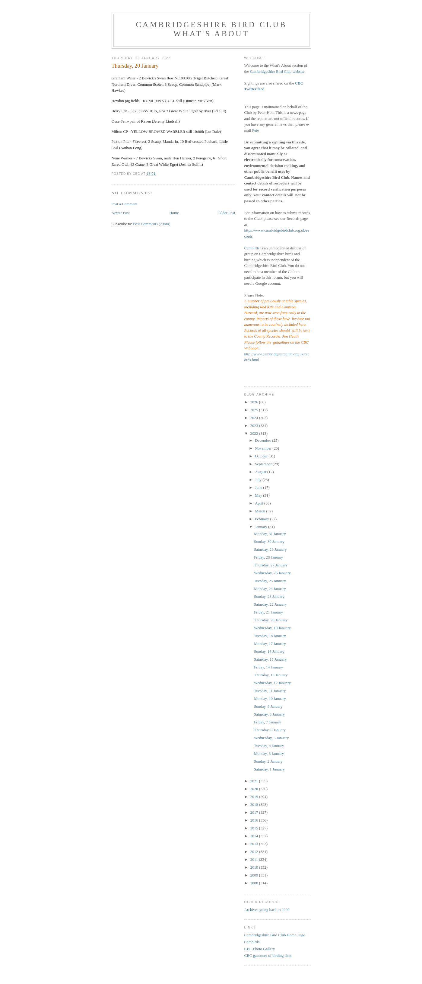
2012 (254, 851)
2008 (254, 883)
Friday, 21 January (268, 612)
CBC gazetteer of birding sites (268, 955)
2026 (254, 402)
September (264, 464)
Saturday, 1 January (269, 769)
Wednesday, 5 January (271, 738)
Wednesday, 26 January (272, 573)
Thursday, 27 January (270, 565)
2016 (254, 820)
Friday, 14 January (268, 667)
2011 (254, 859)
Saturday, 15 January (270, 659)
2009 (254, 875)
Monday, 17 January (270, 643)
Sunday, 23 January (269, 596)
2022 (254, 433)
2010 (254, 867)
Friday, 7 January (267, 722)
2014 (254, 836)
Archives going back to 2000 (267, 909)
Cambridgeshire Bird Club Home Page (274, 935)
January (261, 526)
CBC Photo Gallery (259, 949)
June (259, 487)
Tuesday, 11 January (270, 690)
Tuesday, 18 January (270, 635)
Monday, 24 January (270, 588)
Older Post (226, 212)
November (263, 448)
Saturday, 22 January (270, 604)
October (261, 456)
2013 (254, 843)
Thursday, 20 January (270, 620)
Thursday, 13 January (270, 675)
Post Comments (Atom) (151, 224)
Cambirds (252, 248)
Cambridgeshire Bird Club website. (278, 71)
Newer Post (121, 212)
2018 (254, 804)
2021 (254, 781)
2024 (254, 417)
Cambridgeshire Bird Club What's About (211, 29)
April (259, 503)
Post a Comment (125, 204)
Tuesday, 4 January (269, 745)
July (258, 479)
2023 (254, 425)
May (259, 495)
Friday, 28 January (268, 557)
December (263, 440)
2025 (254, 410)
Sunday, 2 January (268, 761)
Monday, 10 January (270, 698)
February (262, 519)
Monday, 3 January (269, 753)
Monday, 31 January (270, 533)
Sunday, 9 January (268, 706)
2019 (254, 796)
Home (174, 212)
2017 (254, 812)
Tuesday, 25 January (270, 581)
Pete (255, 130)
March (260, 511)
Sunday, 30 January (269, 541)
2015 (254, 828)
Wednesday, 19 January (272, 628)
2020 (254, 789)
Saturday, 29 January (270, 549)
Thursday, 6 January (270, 730)
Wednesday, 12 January (272, 683)
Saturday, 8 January (269, 714)
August (261, 472)
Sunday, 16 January (269, 651)
